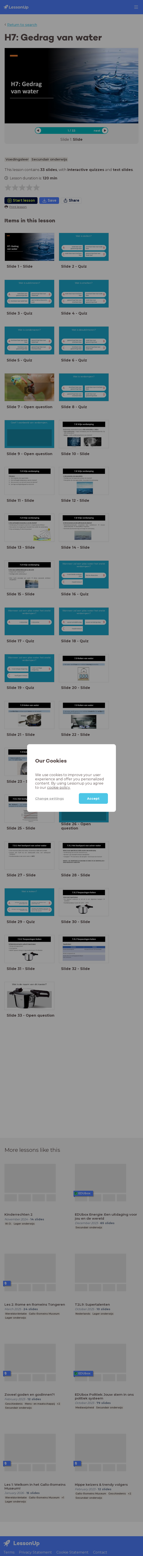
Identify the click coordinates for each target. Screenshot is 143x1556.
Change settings (49, 798)
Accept (93, 799)
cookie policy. (58, 787)
